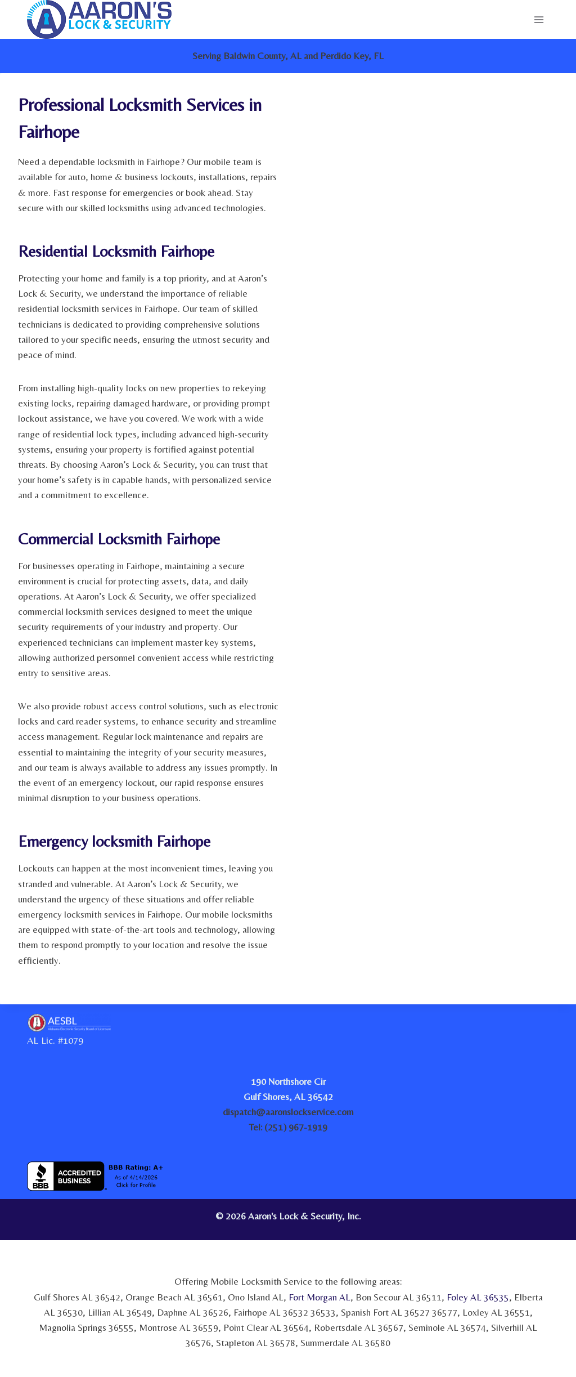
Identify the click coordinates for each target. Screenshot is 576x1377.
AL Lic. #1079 (55, 1040)
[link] (511, 1219)
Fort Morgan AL (319, 1297)
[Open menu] (538, 19)
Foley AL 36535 (478, 1297)
